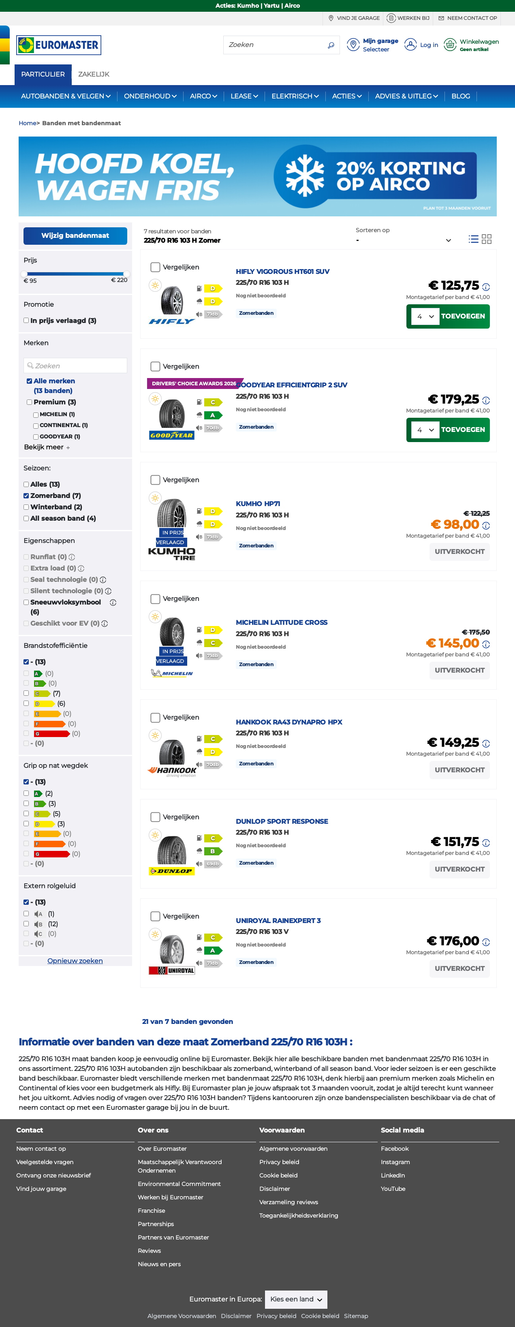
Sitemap (356, 1316)
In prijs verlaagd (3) (63, 321)
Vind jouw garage (41, 1188)
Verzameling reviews (288, 1202)
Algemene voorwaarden (293, 1148)
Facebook (394, 1148)
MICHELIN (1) (57, 414)
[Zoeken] (273, 44)
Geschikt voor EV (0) (65, 623)
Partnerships (156, 1224)
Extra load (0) (53, 568)
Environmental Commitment (179, 1184)
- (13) (38, 662)
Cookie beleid (278, 1175)
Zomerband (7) (55, 496)
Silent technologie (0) (66, 591)
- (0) (37, 743)
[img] (155, 285)
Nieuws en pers (159, 1264)
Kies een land (292, 1299)
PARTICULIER (43, 74)
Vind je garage (353, 18)
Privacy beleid (279, 1162)
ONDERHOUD (147, 96)
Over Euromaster (162, 1148)
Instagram (395, 1162)
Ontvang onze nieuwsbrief (53, 1175)
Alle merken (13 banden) (54, 386)
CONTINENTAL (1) (64, 425)
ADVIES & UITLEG (403, 96)
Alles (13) (45, 484)
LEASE (241, 96)
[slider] (24, 274)
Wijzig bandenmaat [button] (75, 235)
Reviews (149, 1250)
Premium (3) (55, 402)
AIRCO (200, 96)
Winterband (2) (56, 507)
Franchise (151, 1210)
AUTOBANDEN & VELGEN (62, 96)
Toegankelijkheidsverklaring (298, 1215)
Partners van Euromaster (173, 1237)
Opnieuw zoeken (75, 961)
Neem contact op (466, 18)
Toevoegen (463, 316)
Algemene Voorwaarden (181, 1316)
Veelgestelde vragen (44, 1162)
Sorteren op (372, 230)
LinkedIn (393, 1175)
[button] (71, 557)
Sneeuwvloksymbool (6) (65, 607)
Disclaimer (274, 1188)
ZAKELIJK (93, 74)
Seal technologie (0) (64, 579)
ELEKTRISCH (291, 96)
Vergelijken (181, 267)
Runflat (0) (48, 557)
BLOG (460, 96)
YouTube (393, 1188)
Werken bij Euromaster (170, 1197)
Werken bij (408, 18)
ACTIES (343, 96)
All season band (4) (63, 518)
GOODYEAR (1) (60, 437)
